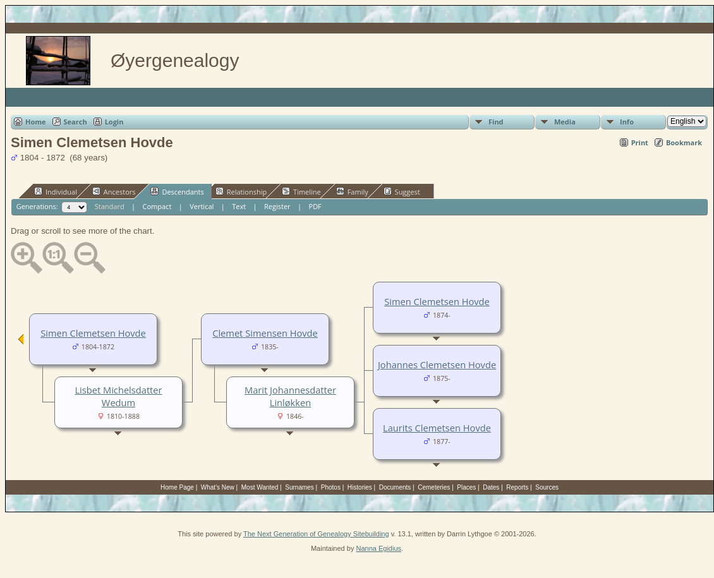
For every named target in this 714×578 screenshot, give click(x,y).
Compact (157, 206)
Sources (547, 487)
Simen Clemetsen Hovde (437, 301)
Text (239, 206)
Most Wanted (260, 487)
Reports (517, 487)
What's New (217, 487)
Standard (109, 206)
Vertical (202, 206)
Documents (395, 487)
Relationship (241, 191)
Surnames (299, 487)
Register (277, 206)
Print (639, 142)
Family (352, 191)
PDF (315, 206)
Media (565, 121)
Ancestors (114, 191)
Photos (331, 487)
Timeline (301, 191)
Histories (360, 487)
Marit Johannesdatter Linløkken (290, 396)
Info (627, 121)
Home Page (177, 487)
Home (35, 121)
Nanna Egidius (378, 548)
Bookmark (684, 142)
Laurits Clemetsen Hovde (437, 427)
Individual (55, 191)
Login (114, 121)
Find (496, 121)
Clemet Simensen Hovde (265, 333)
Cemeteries (434, 487)
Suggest (402, 191)
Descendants (176, 191)
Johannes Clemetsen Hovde (437, 364)
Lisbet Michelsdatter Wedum (118, 396)
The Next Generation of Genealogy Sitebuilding (316, 534)
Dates (491, 487)
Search (75, 121)
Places (466, 487)
